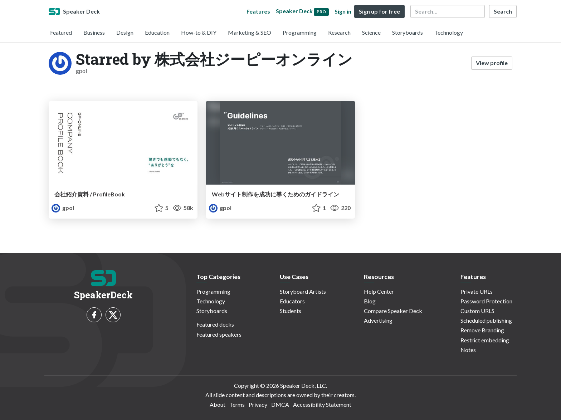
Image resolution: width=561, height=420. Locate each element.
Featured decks (215, 324)
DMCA (280, 404)
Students (290, 310)
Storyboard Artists (303, 291)
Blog (370, 301)
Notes (468, 349)
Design (124, 32)
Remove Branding (482, 330)
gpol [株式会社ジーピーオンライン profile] (63, 207)
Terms (237, 404)
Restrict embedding (484, 340)
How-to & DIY (198, 32)
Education (157, 32)
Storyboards (407, 32)
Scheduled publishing (486, 320)
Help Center (379, 291)
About (217, 404)
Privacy (258, 404)
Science (371, 32)
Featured (61, 32)
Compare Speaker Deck (393, 310)
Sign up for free (379, 11)
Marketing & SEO (249, 32)
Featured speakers (219, 334)
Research (339, 32)
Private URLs (476, 291)
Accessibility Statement (322, 404)
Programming (300, 32)
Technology (448, 32)
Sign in (343, 11)
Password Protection (486, 301)
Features (258, 11)
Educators (292, 301)
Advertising (378, 320)
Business (94, 32)
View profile (492, 62)
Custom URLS (477, 310)
